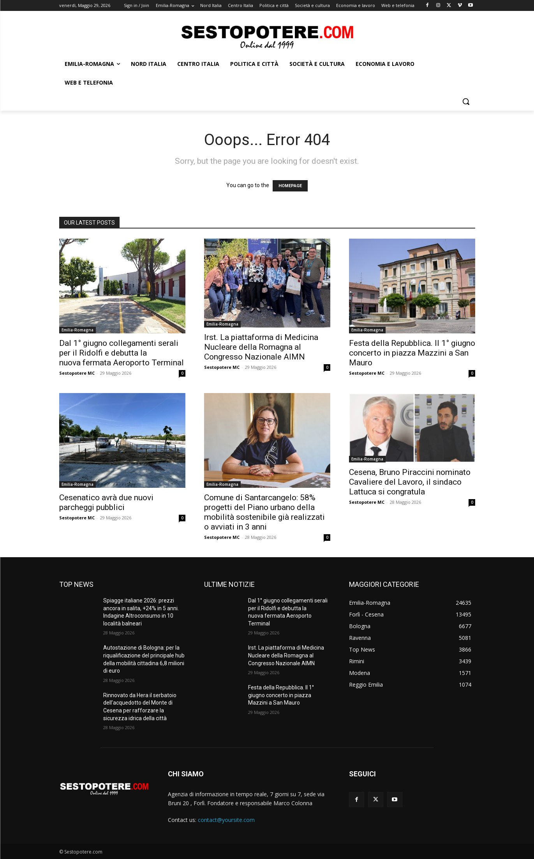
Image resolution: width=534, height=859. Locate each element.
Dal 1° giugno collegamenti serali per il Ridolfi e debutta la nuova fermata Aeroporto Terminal (121, 352)
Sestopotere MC (77, 373)
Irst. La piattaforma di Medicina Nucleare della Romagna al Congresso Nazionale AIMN (261, 347)
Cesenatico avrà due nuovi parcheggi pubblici (106, 502)
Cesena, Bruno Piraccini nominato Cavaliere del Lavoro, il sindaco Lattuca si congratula (410, 482)
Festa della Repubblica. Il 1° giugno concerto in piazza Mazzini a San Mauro (412, 352)
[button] (465, 101)
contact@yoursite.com (226, 820)
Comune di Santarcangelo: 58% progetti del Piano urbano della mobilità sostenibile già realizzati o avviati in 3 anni (264, 512)
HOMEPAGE (290, 185)
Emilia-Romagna (77, 330)
